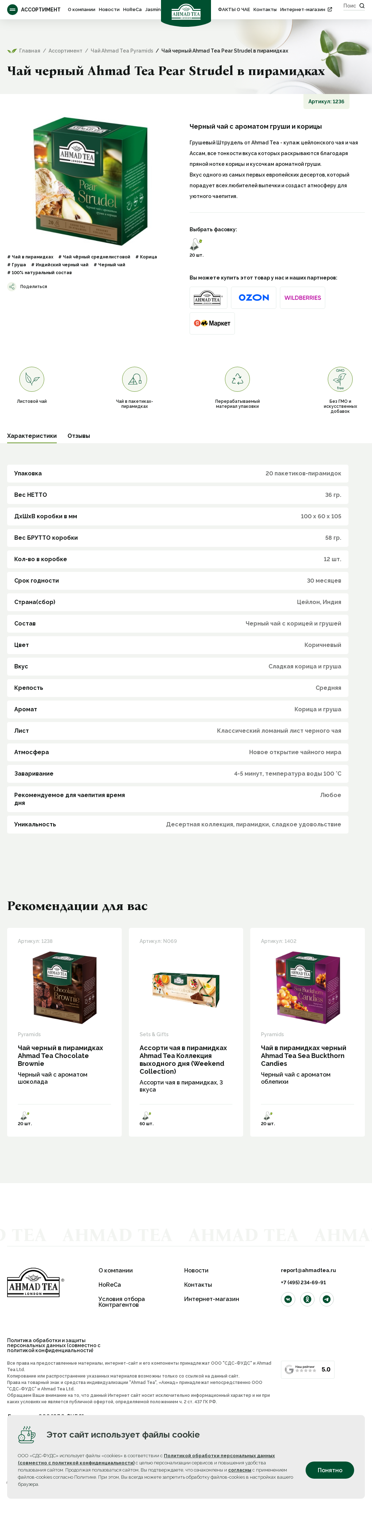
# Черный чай (109, 265)
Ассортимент (34, 9)
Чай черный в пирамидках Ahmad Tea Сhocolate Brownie (60, 1055)
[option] (90, 181)
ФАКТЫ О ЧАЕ (234, 9)
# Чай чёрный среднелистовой (94, 257)
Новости (109, 9)
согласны (239, 1470)
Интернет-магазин (302, 9)
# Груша (16, 265)
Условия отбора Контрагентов (122, 1302)
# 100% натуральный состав (39, 273)
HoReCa (132, 9)
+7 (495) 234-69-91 (303, 1282)
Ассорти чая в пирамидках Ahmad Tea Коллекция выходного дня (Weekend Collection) (183, 1059)
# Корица (146, 257)
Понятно (330, 1470)
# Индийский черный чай (60, 265)
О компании (81, 9)
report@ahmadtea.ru (308, 1270)
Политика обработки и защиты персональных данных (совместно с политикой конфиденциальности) (53, 1345)
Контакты (265, 9)
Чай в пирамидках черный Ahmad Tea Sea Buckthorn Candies (303, 1055)
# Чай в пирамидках (30, 257)
